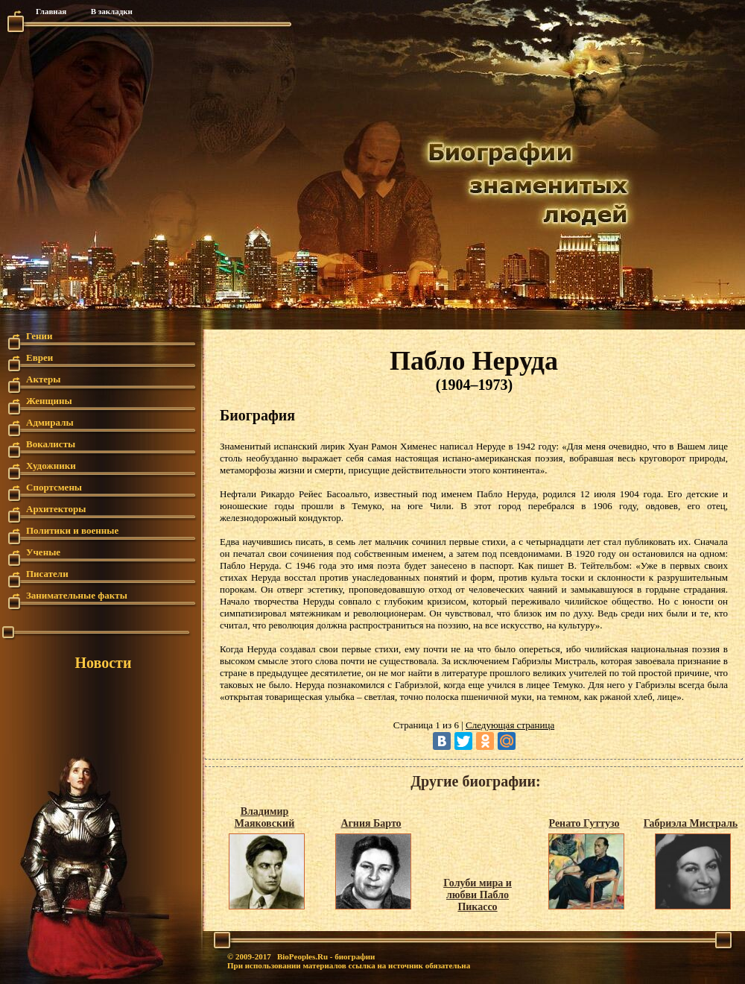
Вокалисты (50, 444)
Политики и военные (72, 530)
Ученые (43, 552)
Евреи (39, 357)
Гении (39, 335)
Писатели (47, 573)
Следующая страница (510, 725)
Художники (51, 465)
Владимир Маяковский (264, 817)
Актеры (43, 379)
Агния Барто (370, 823)
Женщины (49, 400)
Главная (51, 11)
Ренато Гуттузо (584, 823)
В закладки (112, 11)
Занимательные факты (76, 595)
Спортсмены (54, 487)
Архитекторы (56, 508)
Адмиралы (50, 422)
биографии (355, 956)
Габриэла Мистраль (691, 823)
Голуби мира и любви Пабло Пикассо (477, 894)
